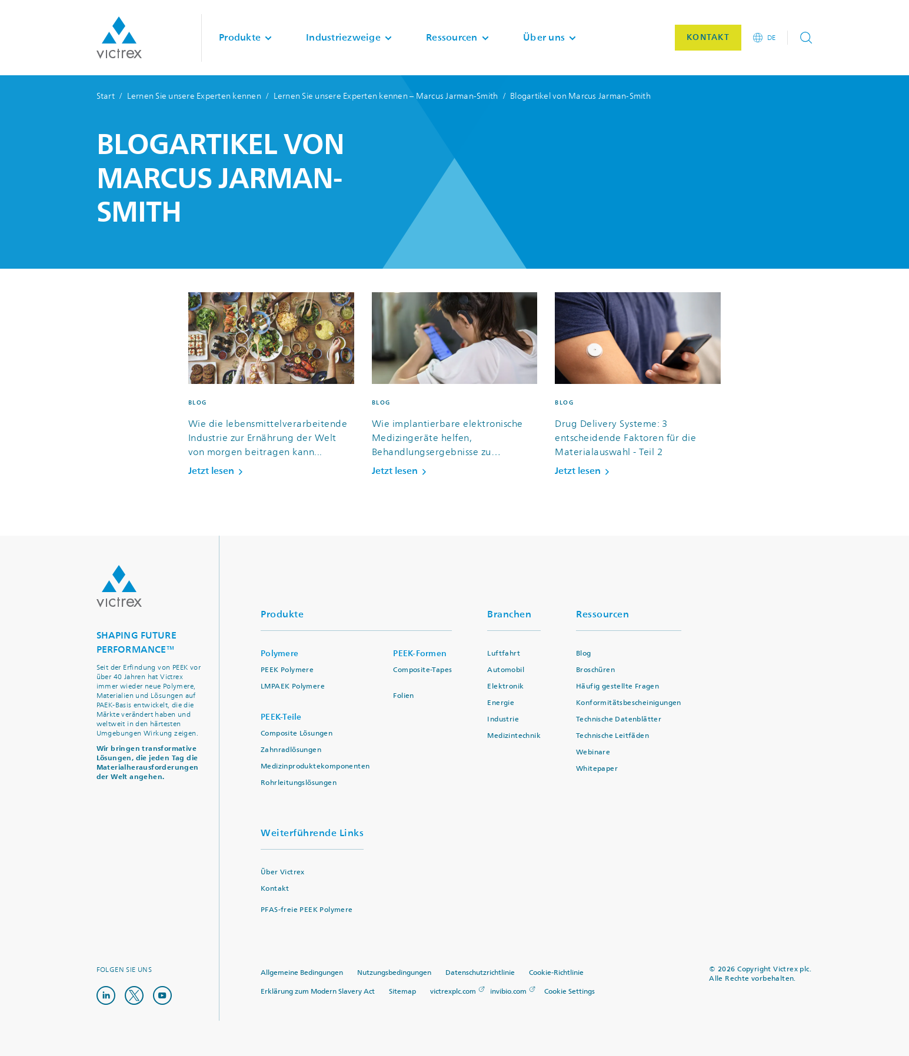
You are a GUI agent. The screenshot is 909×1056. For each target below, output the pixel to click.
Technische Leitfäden (612, 736)
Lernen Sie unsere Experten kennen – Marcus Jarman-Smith (386, 96)
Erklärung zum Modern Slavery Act (318, 991)
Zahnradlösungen (291, 750)
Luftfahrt (503, 653)
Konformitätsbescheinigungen (628, 703)
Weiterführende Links (312, 833)
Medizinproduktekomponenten (315, 766)
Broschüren (595, 670)
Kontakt (275, 889)
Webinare (593, 752)
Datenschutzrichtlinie (480, 973)
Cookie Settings (569, 992)
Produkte (282, 614)
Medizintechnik (514, 736)
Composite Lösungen (296, 733)
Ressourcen (602, 614)
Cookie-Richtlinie (556, 973)
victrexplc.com (453, 991)
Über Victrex (283, 872)
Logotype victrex (119, 37)
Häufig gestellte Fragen (617, 686)
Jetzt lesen (217, 471)
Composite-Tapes (422, 670)
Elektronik (505, 686)
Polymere (279, 653)
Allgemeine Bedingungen (302, 973)
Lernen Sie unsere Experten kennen (194, 96)
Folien (403, 696)
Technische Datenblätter (618, 719)
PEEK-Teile (281, 717)
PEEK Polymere (287, 670)
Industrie (503, 719)
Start (105, 96)
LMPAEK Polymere (293, 686)
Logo (119, 586)
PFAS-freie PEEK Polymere (307, 910)
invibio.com (508, 991)
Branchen (509, 614)
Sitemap (402, 991)
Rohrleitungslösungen (299, 783)
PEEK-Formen (420, 653)
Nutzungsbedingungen (394, 973)
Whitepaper (597, 769)
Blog (583, 653)
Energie (500, 703)
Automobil (505, 670)
